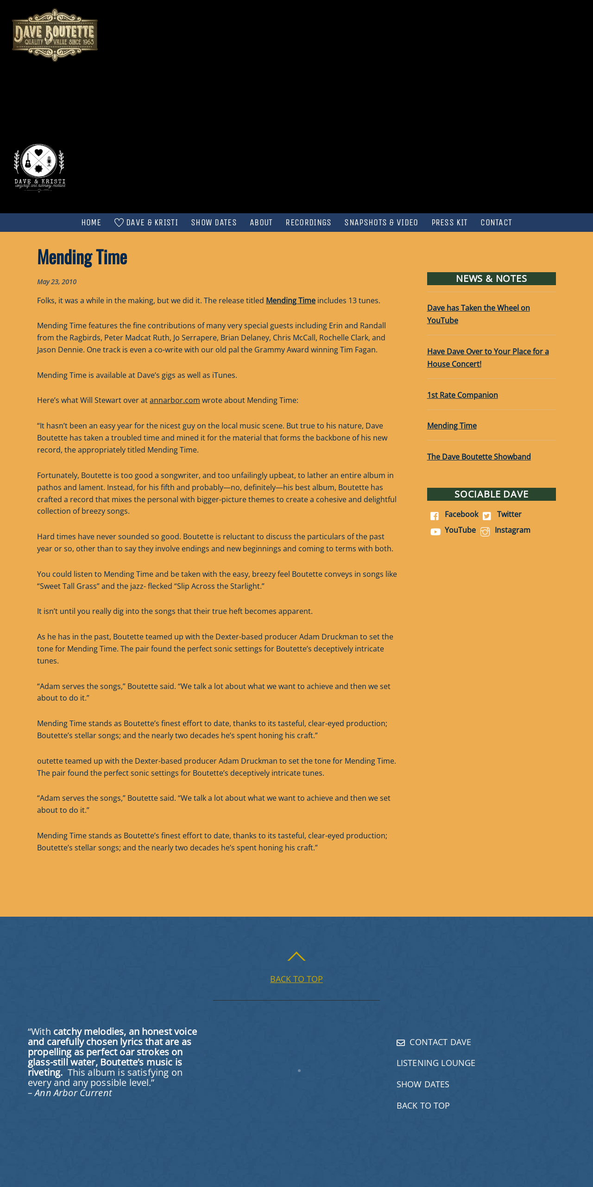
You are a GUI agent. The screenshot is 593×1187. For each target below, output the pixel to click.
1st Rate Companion (462, 395)
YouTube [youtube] (451, 530)
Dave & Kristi (146, 222)
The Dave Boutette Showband (479, 457)
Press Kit (449, 222)
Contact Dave (434, 1041)
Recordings (308, 222)
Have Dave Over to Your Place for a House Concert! (488, 357)
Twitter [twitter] (500, 514)
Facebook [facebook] (452, 514)
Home (91, 222)
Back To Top (423, 1105)
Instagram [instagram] (503, 530)
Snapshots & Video (381, 222)
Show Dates (214, 222)
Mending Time (452, 426)
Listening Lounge (436, 1062)
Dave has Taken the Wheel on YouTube (478, 314)
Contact (496, 222)
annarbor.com (175, 400)
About (261, 222)
